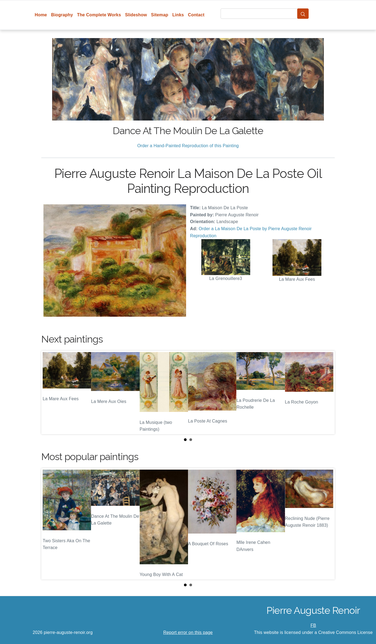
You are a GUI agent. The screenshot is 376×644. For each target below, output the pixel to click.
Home (41, 15)
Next (326, 392)
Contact (196, 15)
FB (313, 625)
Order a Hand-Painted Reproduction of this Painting (188, 145)
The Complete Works (99, 15)
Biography (62, 15)
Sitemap (159, 15)
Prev (49, 392)
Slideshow (136, 15)
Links (178, 15)
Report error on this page (188, 632)
